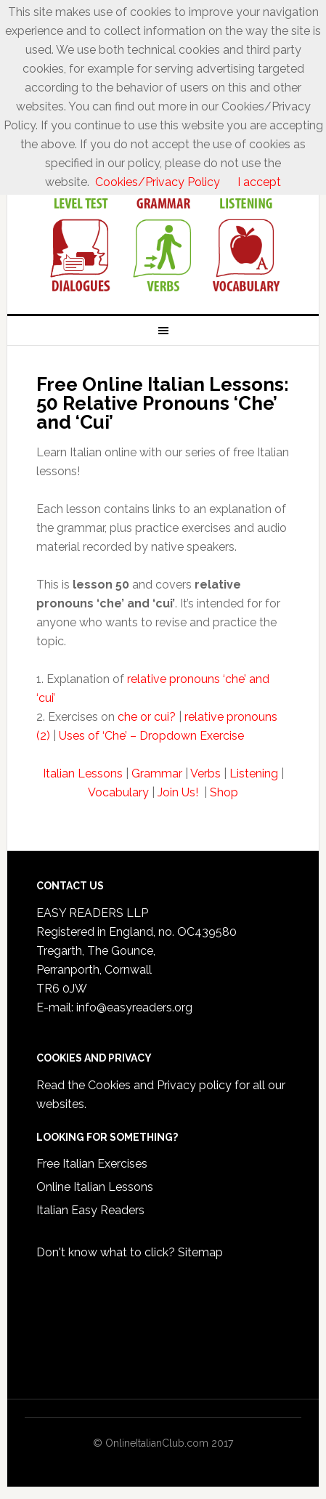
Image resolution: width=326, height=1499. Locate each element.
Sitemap (200, 1252)
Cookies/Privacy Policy (157, 182)
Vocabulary (118, 792)
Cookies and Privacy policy (160, 1085)
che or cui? (147, 717)
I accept (259, 182)
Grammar (156, 773)
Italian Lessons (83, 773)
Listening (253, 773)
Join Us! (179, 792)
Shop (224, 792)
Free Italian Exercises (91, 1164)
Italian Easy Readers (90, 1210)
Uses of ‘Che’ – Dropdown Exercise (151, 736)
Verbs (205, 773)
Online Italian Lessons (94, 1187)
